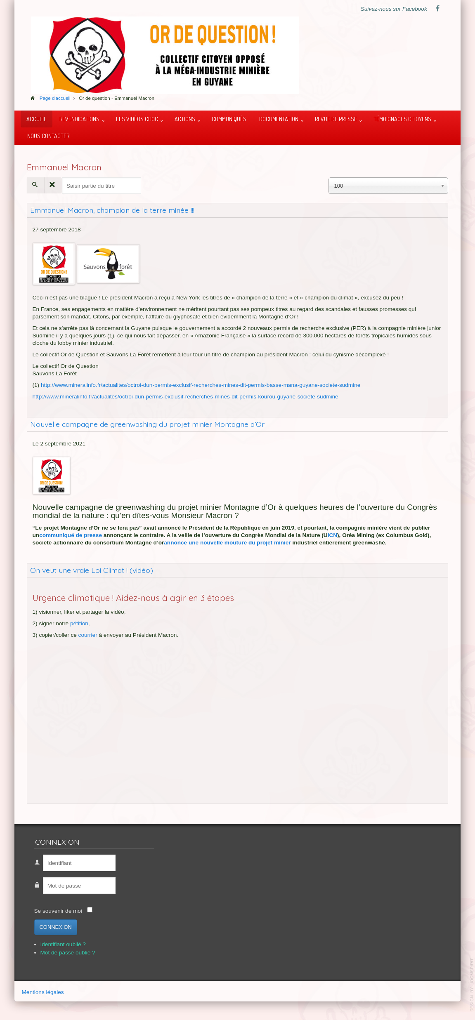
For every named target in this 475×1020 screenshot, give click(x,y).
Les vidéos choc (137, 118)
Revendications (79, 118)
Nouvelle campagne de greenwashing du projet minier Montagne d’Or (147, 424)
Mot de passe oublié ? (67, 952)
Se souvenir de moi (58, 911)
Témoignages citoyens (402, 118)
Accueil (36, 118)
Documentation (278, 118)
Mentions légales (43, 992)
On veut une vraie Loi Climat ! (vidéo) (91, 570)
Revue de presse (336, 118)
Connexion (56, 927)
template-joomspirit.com (472, 985)
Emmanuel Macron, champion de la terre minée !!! (112, 209)
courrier (87, 635)
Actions (185, 118)
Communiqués (229, 118)
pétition (79, 623)
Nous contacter (48, 135)
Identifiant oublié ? (63, 944)
